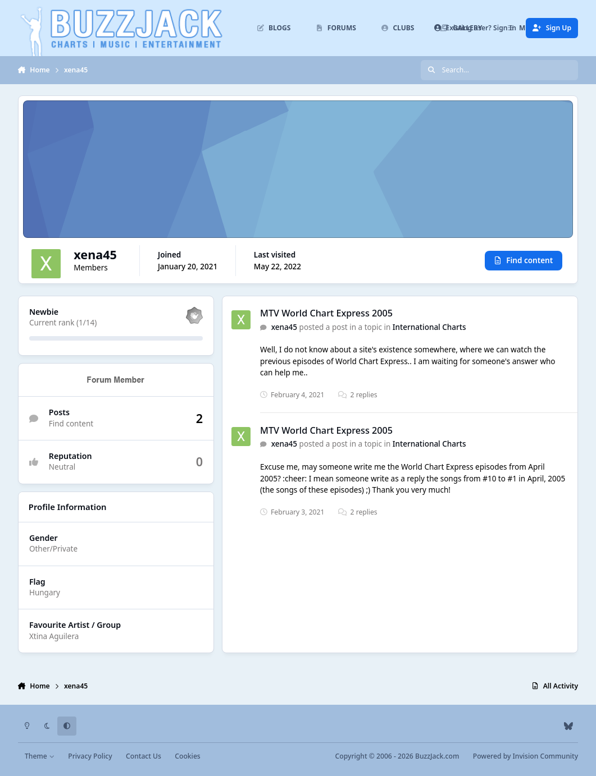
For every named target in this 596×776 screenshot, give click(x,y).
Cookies (187, 756)
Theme (39, 756)
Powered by (525, 756)
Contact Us (143, 756)
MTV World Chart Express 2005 (326, 313)
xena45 (284, 327)
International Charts (429, 327)
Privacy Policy (90, 756)
